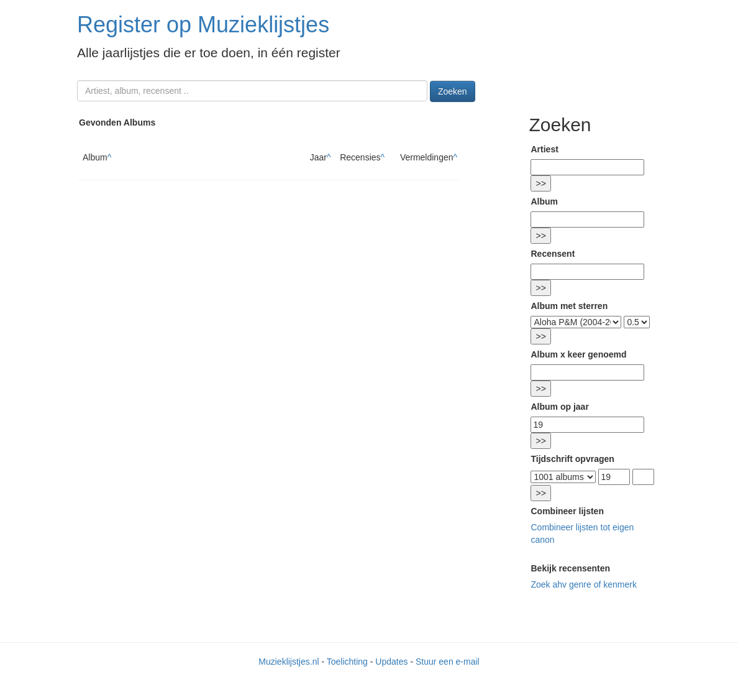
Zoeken (452, 91)
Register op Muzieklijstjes (203, 24)
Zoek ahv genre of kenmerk (583, 584)
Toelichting (347, 662)
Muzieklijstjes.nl (288, 662)
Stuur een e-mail (448, 662)
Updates (391, 662)
